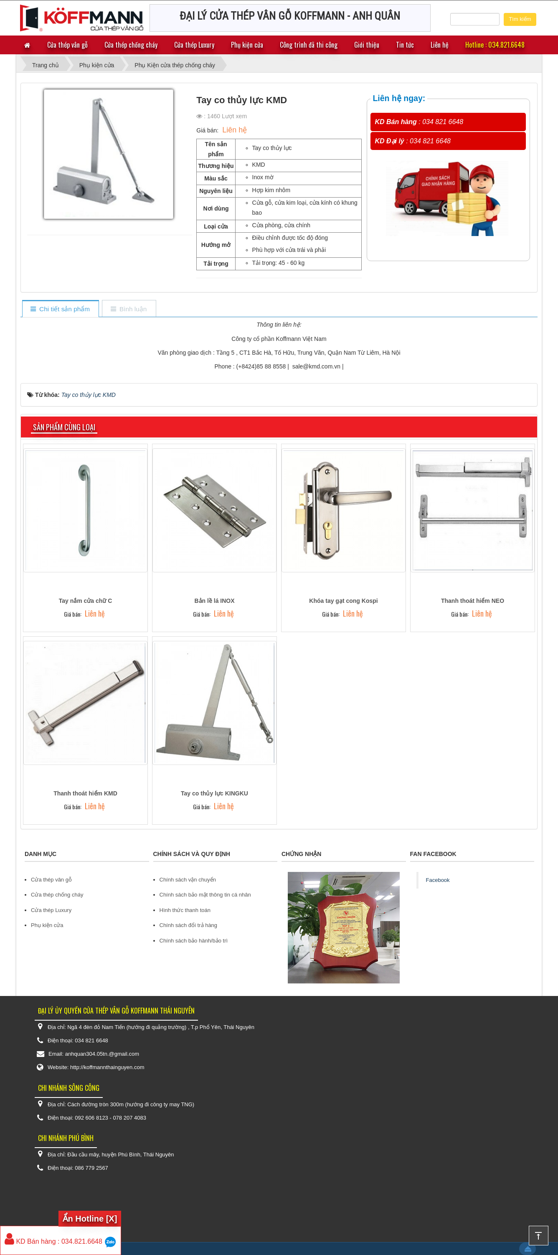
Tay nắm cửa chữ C (85, 600)
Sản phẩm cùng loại (64, 427)
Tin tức (405, 45)
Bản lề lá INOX (214, 600)
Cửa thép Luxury (194, 45)
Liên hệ (440, 45)
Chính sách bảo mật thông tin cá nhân (205, 895)
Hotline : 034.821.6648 (495, 45)
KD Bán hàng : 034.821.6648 (53, 1241)
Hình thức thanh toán (185, 910)
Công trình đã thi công (308, 45)
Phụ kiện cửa (247, 45)
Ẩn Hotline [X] (90, 1218)
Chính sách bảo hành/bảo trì (194, 940)
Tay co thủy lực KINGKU (214, 793)
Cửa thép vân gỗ (67, 45)
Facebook (438, 880)
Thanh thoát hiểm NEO (472, 600)
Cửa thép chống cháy (130, 45)
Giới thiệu (366, 45)
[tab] (60, 309)
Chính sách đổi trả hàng (189, 925)
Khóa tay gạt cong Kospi (343, 600)
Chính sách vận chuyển (188, 879)
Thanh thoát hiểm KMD (85, 793)
